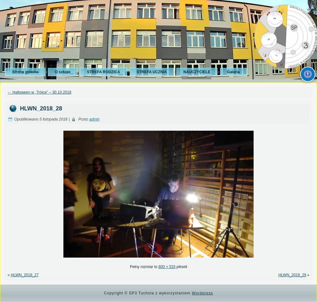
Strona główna (25, 72)
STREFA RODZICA (103, 72)
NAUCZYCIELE (196, 72)
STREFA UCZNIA (152, 72)
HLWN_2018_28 (41, 108)
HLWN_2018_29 (292, 275)
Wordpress (202, 293)
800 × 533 (167, 267)
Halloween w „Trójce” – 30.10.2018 (39, 92)
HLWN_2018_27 (25, 275)
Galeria (233, 72)
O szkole (62, 72)
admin (94, 119)
